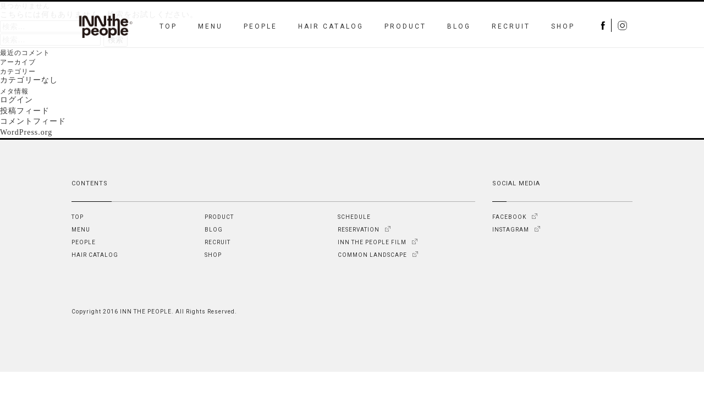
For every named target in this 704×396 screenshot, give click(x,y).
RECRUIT (511, 26)
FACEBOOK (509, 217)
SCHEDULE (354, 217)
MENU (210, 26)
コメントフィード (33, 121)
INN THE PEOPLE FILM (372, 242)
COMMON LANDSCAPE (372, 255)
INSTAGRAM (510, 230)
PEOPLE (260, 26)
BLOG (459, 26)
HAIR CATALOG (331, 26)
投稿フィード (25, 111)
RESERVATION (359, 230)
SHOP (563, 26)
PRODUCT (405, 26)
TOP (168, 26)
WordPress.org (26, 132)
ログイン (16, 100)
